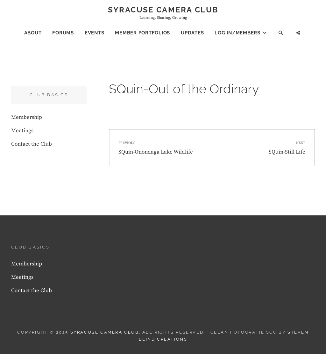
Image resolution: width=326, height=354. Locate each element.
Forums (63, 33)
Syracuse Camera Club (163, 9)
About (33, 33)
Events (94, 33)
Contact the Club (31, 144)
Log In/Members (237, 33)
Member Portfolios (142, 33)
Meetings (22, 130)
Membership (26, 117)
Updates (192, 33)
